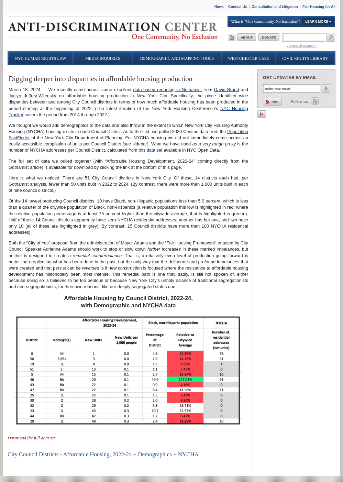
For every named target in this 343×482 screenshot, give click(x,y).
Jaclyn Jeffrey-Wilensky (32, 95)
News (219, 7)
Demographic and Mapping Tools (177, 58)
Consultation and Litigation (275, 7)
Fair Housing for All (318, 7)
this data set (150, 150)
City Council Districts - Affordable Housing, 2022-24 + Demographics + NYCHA (103, 454)
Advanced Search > (302, 45)
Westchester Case (248, 58)
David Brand (226, 89)
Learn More (281, 21)
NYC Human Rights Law (40, 58)
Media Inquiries (102, 58)
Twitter (315, 101)
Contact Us (237, 7)
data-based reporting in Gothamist (167, 89)
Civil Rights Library (305, 58)
